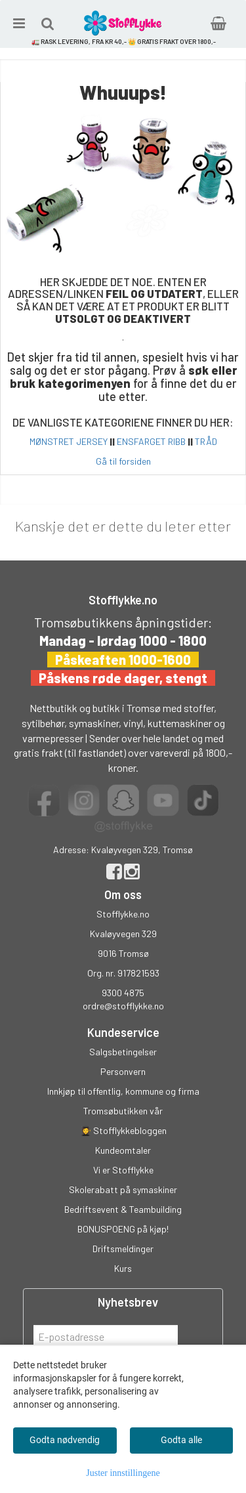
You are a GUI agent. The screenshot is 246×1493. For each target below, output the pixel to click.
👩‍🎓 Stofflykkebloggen (123, 1130)
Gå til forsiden (123, 461)
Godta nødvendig (65, 1440)
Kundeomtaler (123, 1150)
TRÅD (206, 441)
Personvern (123, 1071)
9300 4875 (123, 992)
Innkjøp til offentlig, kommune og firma (123, 1091)
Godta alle (181, 1440)
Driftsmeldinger (123, 1248)
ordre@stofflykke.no (123, 1005)
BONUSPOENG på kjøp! (123, 1228)
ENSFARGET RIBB (151, 441)
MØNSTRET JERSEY (69, 441)
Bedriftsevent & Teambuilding (123, 1209)
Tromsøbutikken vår (123, 1110)
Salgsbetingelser (123, 1051)
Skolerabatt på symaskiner (123, 1189)
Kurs (123, 1268)
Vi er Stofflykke (123, 1169)
